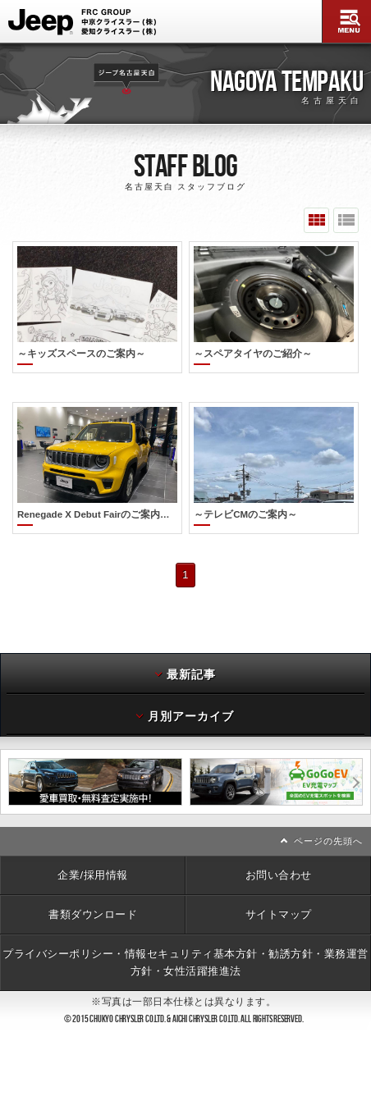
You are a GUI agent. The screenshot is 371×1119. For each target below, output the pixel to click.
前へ (4, 756)
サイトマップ (278, 888)
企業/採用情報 (92, 849)
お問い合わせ (278, 849)
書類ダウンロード (92, 888)
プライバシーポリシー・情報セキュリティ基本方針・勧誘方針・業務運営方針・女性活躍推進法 (185, 935)
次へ (366, 756)
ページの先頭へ (328, 815)
